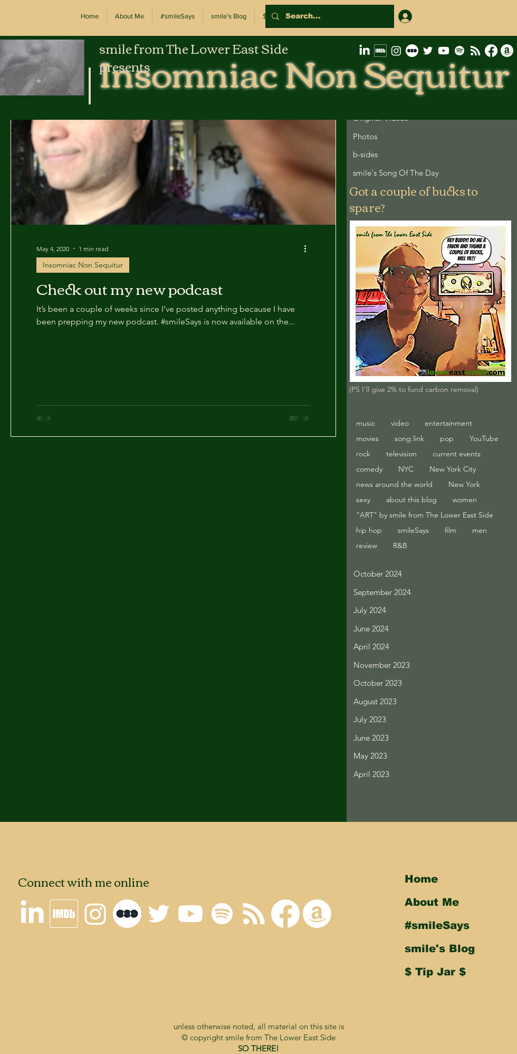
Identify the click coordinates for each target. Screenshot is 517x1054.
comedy (369, 469)
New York (464, 484)
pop (447, 438)
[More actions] (308, 248)
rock (363, 453)
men (479, 530)
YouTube (484, 438)
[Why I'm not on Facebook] (491, 50)
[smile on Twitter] (428, 50)
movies (367, 438)
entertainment (448, 423)
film (450, 530)
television (401, 453)
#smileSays (437, 925)
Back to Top (16, 1007)
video (400, 423)
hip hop (369, 530)
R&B (400, 545)
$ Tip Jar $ (435, 972)
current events (457, 453)
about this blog (411, 499)
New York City (452, 469)
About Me (432, 902)
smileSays (413, 530)
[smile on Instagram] (396, 50)
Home (421, 879)
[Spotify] (459, 50)
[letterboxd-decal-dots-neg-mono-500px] (412, 50)
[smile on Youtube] (443, 50)
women (465, 499)
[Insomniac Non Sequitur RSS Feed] (475, 50)
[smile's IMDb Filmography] (380, 50)
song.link (409, 438)
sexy (363, 499)
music (365, 423)
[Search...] (328, 16)
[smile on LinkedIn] (364, 50)
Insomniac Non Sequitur (83, 265)
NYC (406, 469)
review (366, 545)
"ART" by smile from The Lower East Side (424, 515)
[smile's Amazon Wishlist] (507, 50)
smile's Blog (440, 948)
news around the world (394, 484)
